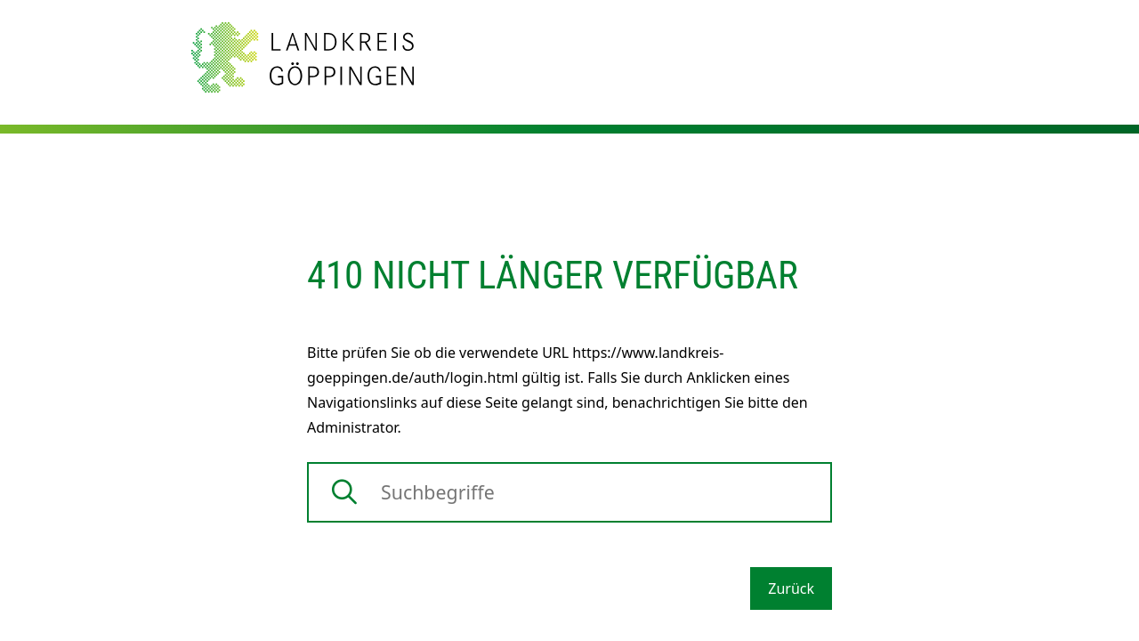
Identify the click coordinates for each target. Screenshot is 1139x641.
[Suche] (569, 492)
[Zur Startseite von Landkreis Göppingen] (302, 56)
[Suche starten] (344, 492)
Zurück (791, 588)
